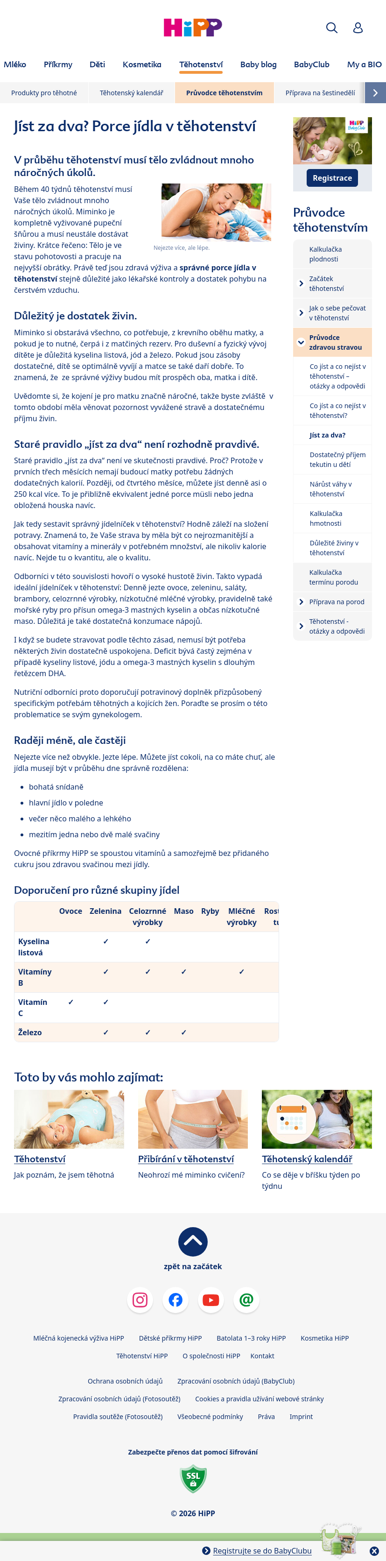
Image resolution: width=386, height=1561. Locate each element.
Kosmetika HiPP (325, 1338)
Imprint (301, 1416)
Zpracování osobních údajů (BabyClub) (236, 1381)
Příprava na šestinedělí (320, 92)
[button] (331, 27)
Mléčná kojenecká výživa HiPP (78, 1338)
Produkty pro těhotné (44, 92)
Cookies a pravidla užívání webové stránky (259, 1398)
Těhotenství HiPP (142, 1355)
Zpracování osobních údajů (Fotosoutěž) (119, 1398)
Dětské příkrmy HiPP (170, 1338)
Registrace (332, 178)
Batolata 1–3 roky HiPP (251, 1338)
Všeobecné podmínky (210, 1416)
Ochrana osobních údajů (125, 1381)
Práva (266, 1416)
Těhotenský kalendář (131, 92)
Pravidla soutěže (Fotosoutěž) (118, 1416)
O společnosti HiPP (211, 1355)
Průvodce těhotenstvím (224, 92)
